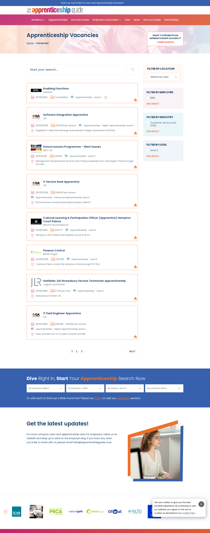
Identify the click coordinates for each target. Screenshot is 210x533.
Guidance (37, 19)
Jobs (127, 19)
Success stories (80, 19)
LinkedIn (31, 438)
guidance (123, 398)
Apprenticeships (58, 19)
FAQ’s (98, 398)
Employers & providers (106, 19)
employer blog (77, 438)
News (137, 19)
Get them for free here (137, 2)
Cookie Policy (188, 513)
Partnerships (171, 19)
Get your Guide (152, 19)
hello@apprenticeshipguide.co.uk (92, 442)
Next (132, 351)
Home (30, 43)
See (153, 103)
